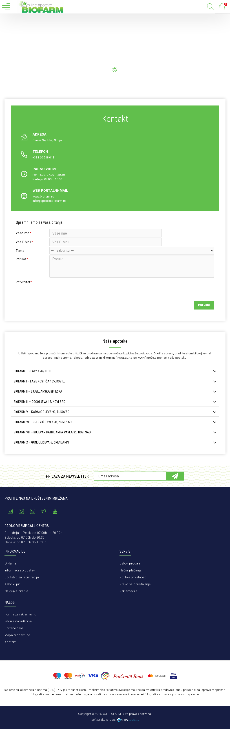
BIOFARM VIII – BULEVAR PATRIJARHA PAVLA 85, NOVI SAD (52, 438)
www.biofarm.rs (43, 196)
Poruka (21, 263)
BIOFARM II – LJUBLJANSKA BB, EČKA (38, 398)
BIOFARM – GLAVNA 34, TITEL (33, 377)
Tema (20, 253)
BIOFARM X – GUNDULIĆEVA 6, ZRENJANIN (41, 449)
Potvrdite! (23, 287)
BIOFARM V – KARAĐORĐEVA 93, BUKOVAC (41, 418)
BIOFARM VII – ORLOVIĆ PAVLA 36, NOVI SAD (43, 428)
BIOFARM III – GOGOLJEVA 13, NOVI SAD (39, 408)
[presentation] (80, 291)
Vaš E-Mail (23, 243)
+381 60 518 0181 (44, 157)
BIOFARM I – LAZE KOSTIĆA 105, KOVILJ (39, 387)
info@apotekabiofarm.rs (49, 200)
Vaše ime (22, 233)
